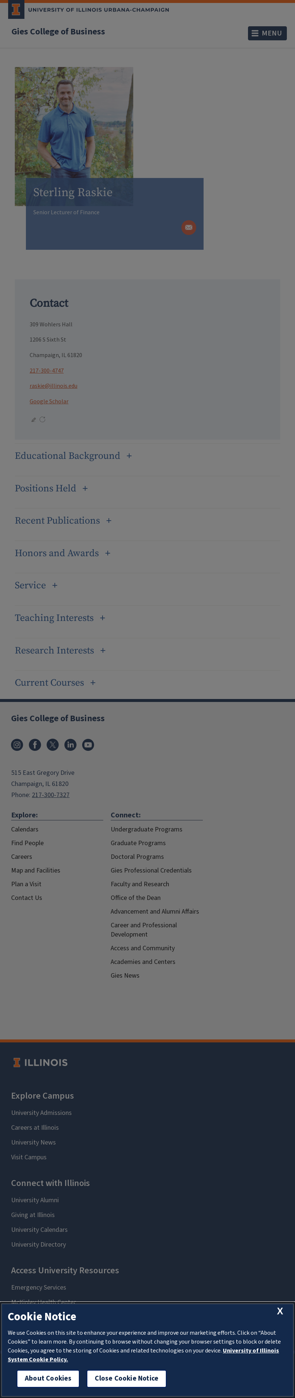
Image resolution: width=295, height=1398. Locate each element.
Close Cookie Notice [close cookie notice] (126, 1379)
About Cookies (48, 1379)
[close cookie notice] (280, 1311)
